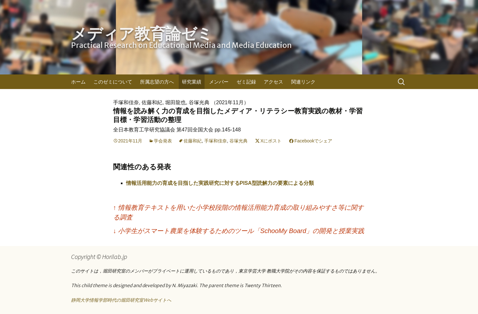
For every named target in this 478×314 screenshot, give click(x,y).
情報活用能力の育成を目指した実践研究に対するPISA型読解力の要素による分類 (220, 183)
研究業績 (191, 81)
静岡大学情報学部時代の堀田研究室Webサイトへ (121, 300)
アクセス (273, 81)
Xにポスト (270, 140)
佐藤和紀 (193, 140)
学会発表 (163, 140)
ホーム (78, 81)
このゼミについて (112, 81)
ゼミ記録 (246, 81)
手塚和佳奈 (215, 140)
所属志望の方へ (157, 81)
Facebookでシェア (313, 140)
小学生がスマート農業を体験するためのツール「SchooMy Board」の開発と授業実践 (239, 230)
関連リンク (303, 81)
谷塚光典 (238, 140)
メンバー (218, 81)
